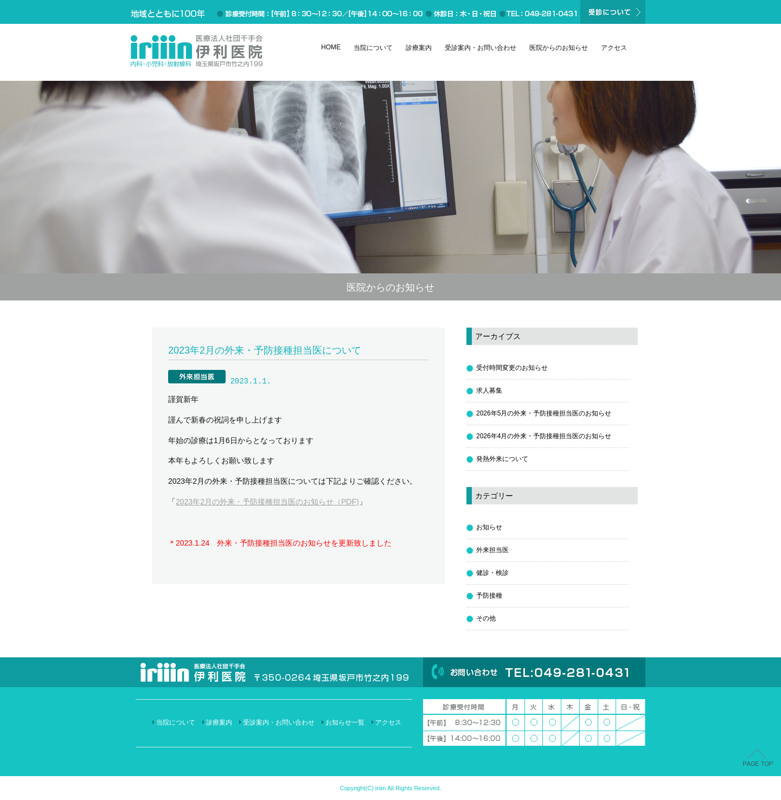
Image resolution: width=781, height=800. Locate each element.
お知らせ (489, 527)
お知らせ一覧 (344, 722)
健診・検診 (492, 573)
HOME (331, 47)
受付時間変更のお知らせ (512, 368)
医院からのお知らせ (558, 48)
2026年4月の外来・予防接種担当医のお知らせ (543, 436)
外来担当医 (492, 550)
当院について (373, 48)
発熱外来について (502, 459)
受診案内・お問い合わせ (480, 48)
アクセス (614, 48)
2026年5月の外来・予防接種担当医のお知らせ (543, 413)
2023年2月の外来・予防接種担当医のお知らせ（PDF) (267, 501)
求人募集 (489, 390)
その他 (486, 618)
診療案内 (419, 48)
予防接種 (489, 595)
